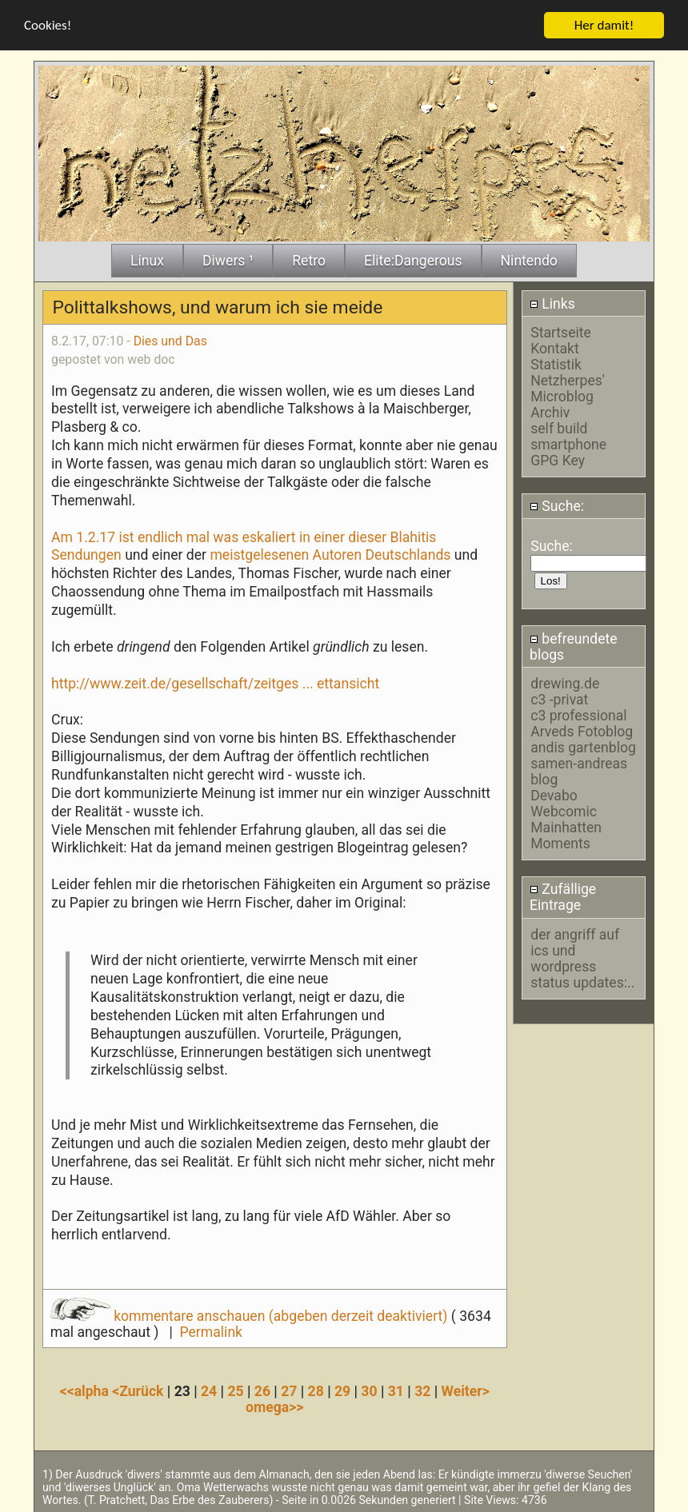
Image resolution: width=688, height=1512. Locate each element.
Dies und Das (170, 339)
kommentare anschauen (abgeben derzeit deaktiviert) (250, 1315)
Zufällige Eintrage (563, 896)
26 (262, 1390)
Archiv (550, 411)
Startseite (560, 331)
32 (422, 1390)
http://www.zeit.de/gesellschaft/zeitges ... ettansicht (215, 682)
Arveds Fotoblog (581, 730)
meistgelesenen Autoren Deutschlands (330, 554)
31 (396, 1390)
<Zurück (139, 1390)
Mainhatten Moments (566, 834)
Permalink (211, 1330)
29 (342, 1390)
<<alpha (86, 1390)
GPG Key (557, 459)
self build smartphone (568, 435)
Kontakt (554, 347)
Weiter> (466, 1390)
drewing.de (564, 682)
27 (289, 1390)
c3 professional (578, 714)
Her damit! (604, 23)
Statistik (556, 363)
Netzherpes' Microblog (567, 387)
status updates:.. (582, 981)
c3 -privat (559, 698)
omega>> (274, 1406)
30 (369, 1390)
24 (209, 1390)
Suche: (557, 505)
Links (552, 302)
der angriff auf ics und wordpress (574, 949)
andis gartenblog (583, 746)
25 (235, 1390)
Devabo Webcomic (563, 802)
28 (316, 1390)
